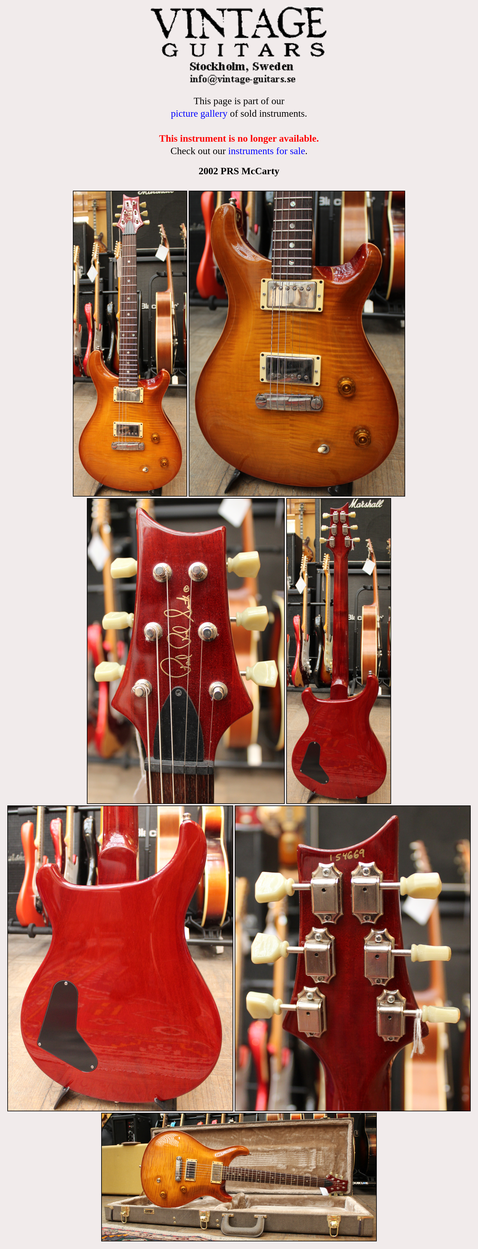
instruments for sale (266, 150)
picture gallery (199, 113)
